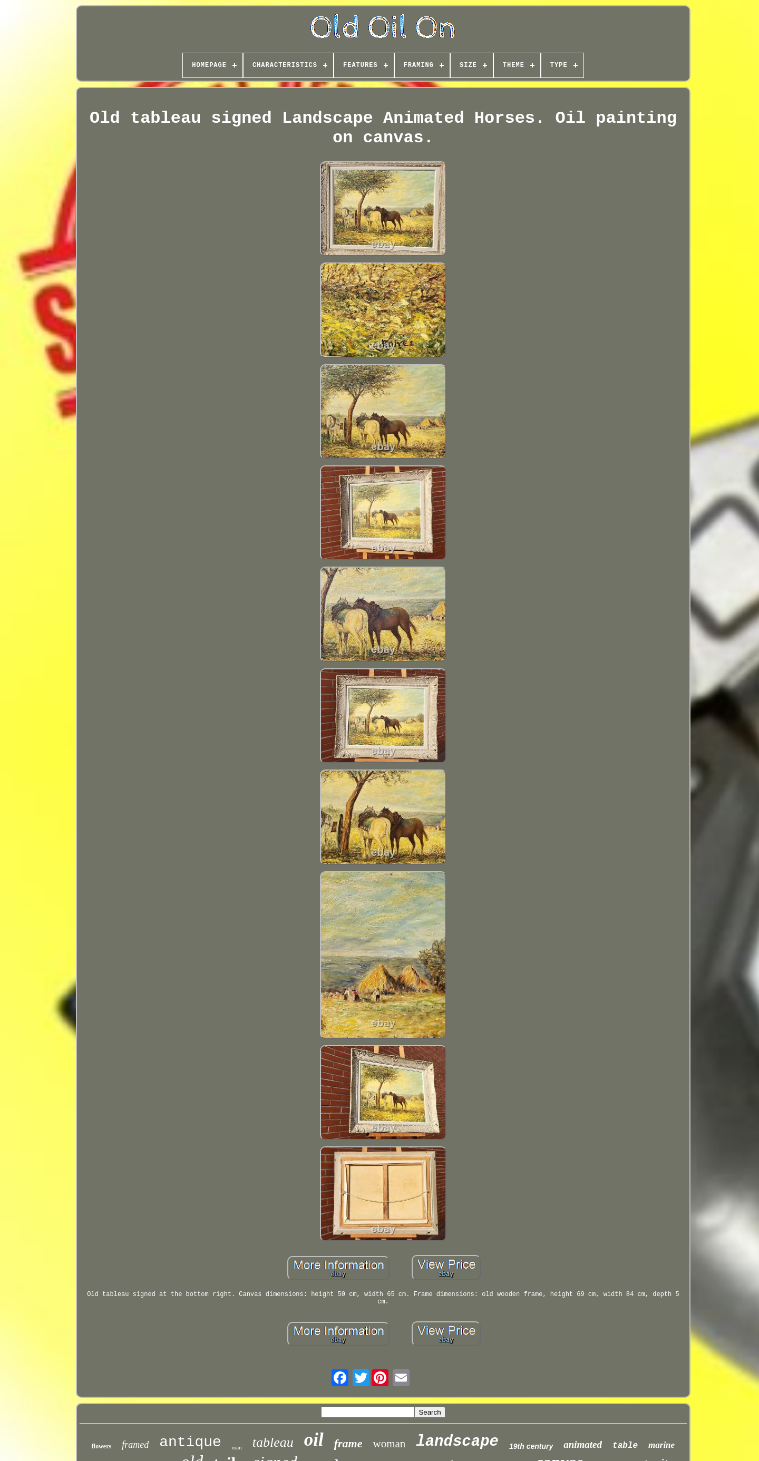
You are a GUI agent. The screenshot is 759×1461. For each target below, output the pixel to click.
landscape (457, 1441)
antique (190, 1442)
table (625, 1445)
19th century (531, 1446)
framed (135, 1444)
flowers (101, 1446)
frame (348, 1443)
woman (389, 1443)
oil (314, 1439)
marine (661, 1445)
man (237, 1447)
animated (582, 1444)
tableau (273, 1442)
